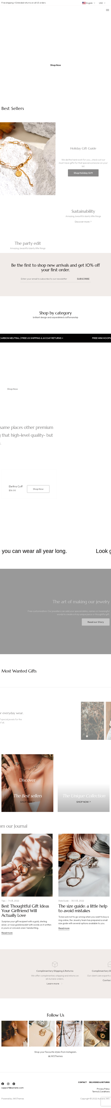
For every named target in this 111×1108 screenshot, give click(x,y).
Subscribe (83, 278)
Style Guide (63, 900)
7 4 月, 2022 (13, 900)
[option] (55, 54)
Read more (7, 932)
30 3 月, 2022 (77, 900)
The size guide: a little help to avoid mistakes (82, 908)
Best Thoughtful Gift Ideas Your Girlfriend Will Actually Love (25, 910)
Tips (3, 900)
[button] (56, 65)
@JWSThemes (55, 1056)
